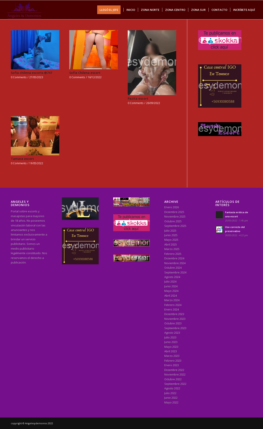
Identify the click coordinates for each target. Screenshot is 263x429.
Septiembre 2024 (175, 272)
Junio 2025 (170, 235)
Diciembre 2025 (174, 212)
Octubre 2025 (173, 221)
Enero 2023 (171, 365)
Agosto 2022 (172, 388)
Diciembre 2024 (174, 258)
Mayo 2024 (171, 291)
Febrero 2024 (172, 305)
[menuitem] (110, 9)
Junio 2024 (170, 286)
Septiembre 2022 (175, 384)
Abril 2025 (170, 244)
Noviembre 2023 (175, 319)
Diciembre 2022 (174, 370)
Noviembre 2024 (175, 263)
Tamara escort (22, 159)
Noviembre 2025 (175, 216)
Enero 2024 (171, 309)
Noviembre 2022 (175, 374)
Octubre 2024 (173, 268)
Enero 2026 (171, 207)
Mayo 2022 (171, 402)
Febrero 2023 (172, 360)
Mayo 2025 (171, 240)
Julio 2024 (170, 281)
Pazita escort (138, 98)
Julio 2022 (170, 393)
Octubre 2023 (173, 323)
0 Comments (19, 77)
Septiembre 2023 (175, 328)
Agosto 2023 (172, 333)
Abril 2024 (170, 295)
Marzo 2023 (171, 356)
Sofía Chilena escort (84, 73)
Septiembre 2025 (175, 226)
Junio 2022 (170, 398)
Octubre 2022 (173, 379)
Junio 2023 (170, 342)
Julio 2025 (170, 230)
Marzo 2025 (171, 249)
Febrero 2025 (172, 254)
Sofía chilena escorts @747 (31, 73)
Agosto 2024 (172, 277)
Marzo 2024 (171, 300)
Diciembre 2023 (174, 314)
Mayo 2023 (171, 347)
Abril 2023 (170, 351)
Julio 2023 (170, 337)
